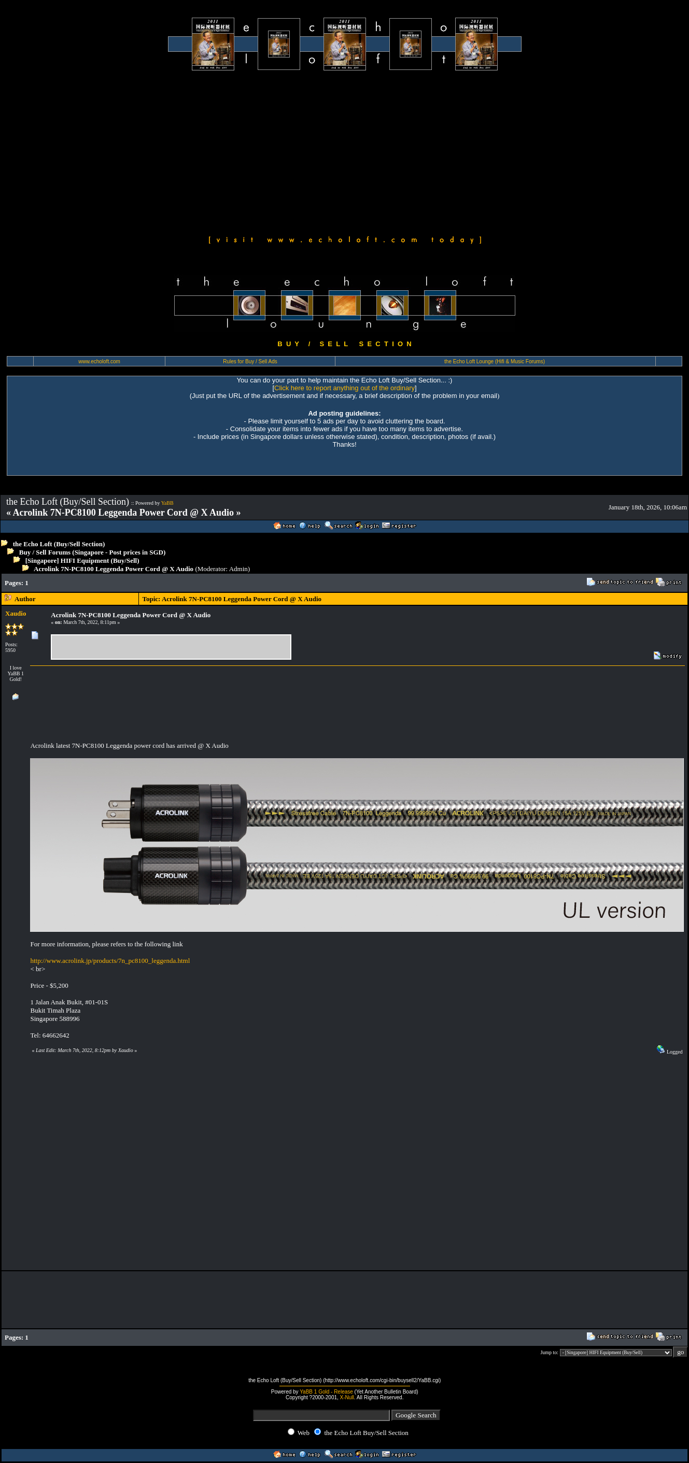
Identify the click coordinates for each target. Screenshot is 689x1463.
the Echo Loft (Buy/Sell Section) (59, 544)
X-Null (347, 1397)
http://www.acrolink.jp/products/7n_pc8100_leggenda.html (110, 960)
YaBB (167, 503)
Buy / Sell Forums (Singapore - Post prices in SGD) (92, 552)
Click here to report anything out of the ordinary (344, 388)
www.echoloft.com (99, 361)
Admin (238, 569)
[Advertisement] (345, 151)
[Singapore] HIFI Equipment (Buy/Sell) (82, 560)
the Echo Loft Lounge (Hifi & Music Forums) (494, 361)
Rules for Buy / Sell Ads (250, 361)
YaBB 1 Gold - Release (326, 1392)
